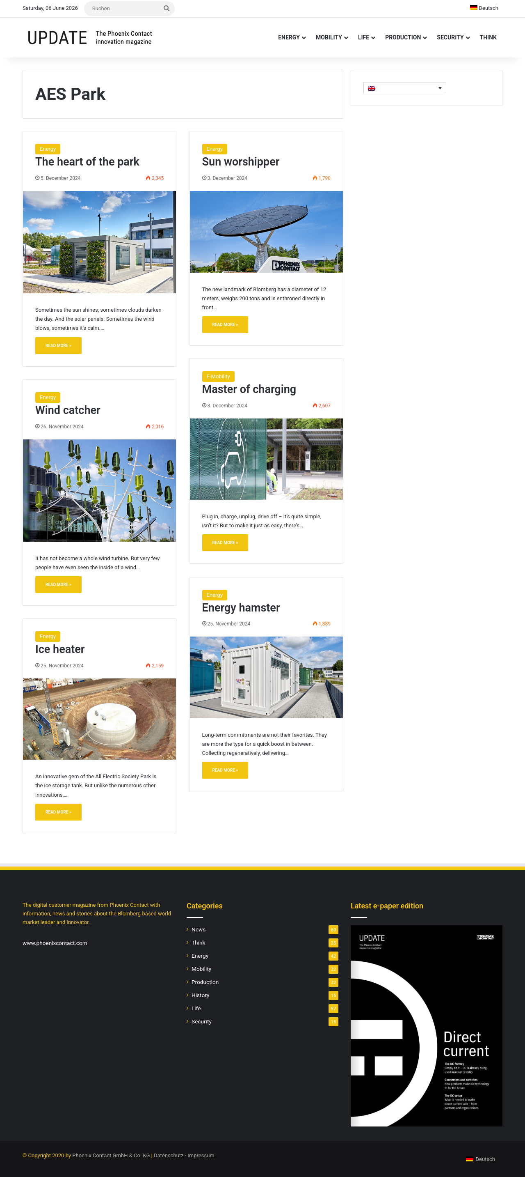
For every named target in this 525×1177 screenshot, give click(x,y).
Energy (289, 37)
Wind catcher (67, 410)
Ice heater (60, 649)
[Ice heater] (99, 719)
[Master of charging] (266, 459)
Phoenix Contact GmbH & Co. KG (111, 1155)
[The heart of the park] (99, 242)
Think (488, 37)
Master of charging (249, 389)
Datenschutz (168, 1155)
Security (450, 37)
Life (363, 37)
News (198, 929)
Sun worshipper (241, 161)
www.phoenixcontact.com (55, 943)
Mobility (329, 37)
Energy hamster (241, 607)
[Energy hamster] (266, 677)
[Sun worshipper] (266, 231)
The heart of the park (87, 161)
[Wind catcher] (99, 490)
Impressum (200, 1155)
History (200, 995)
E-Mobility (218, 376)
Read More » (58, 345)
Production (403, 37)
